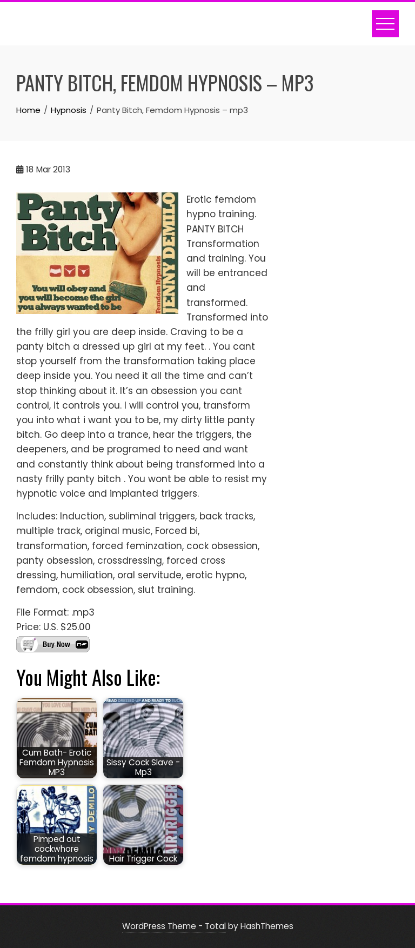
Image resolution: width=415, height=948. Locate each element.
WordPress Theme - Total (174, 926)
